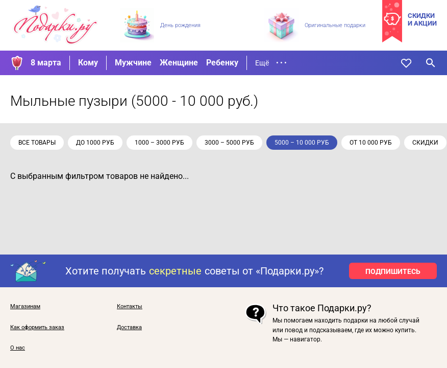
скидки (425, 142)
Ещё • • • (271, 63)
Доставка (129, 328)
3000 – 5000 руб (229, 142)
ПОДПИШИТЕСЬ (392, 271)
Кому (88, 62)
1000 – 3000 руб (159, 142)
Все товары (37, 142)
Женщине (179, 62)
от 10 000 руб (371, 142)
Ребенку (222, 62)
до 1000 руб (95, 142)
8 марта (46, 62)
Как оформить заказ (37, 328)
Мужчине (133, 62)
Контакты (129, 307)
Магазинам (25, 307)
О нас (17, 348)
